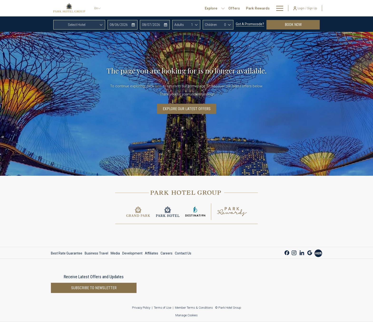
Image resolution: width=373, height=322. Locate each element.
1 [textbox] (192, 25)
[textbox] (79, 24)
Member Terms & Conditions (194, 307)
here (158, 86)
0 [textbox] (225, 25)
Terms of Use (162, 307)
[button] (123, 25)
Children (211, 25)
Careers (166, 253)
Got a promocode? (250, 24)
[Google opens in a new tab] (309, 252)
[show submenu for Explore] (207, 8)
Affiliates (151, 253)
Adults (179, 25)
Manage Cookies (186, 315)
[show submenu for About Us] (281, 8)
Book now (302, 24)
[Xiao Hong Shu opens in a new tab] (318, 253)
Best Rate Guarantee (66, 253)
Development (132, 253)
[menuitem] (218, 8)
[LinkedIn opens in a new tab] (302, 252)
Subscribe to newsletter (94, 288)
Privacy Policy (141, 307)
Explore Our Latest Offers (187, 109)
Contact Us (183, 253)
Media (115, 253)
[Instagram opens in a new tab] (294, 252)
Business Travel (96, 253)
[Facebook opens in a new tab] (287, 252)
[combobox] (79, 24)
